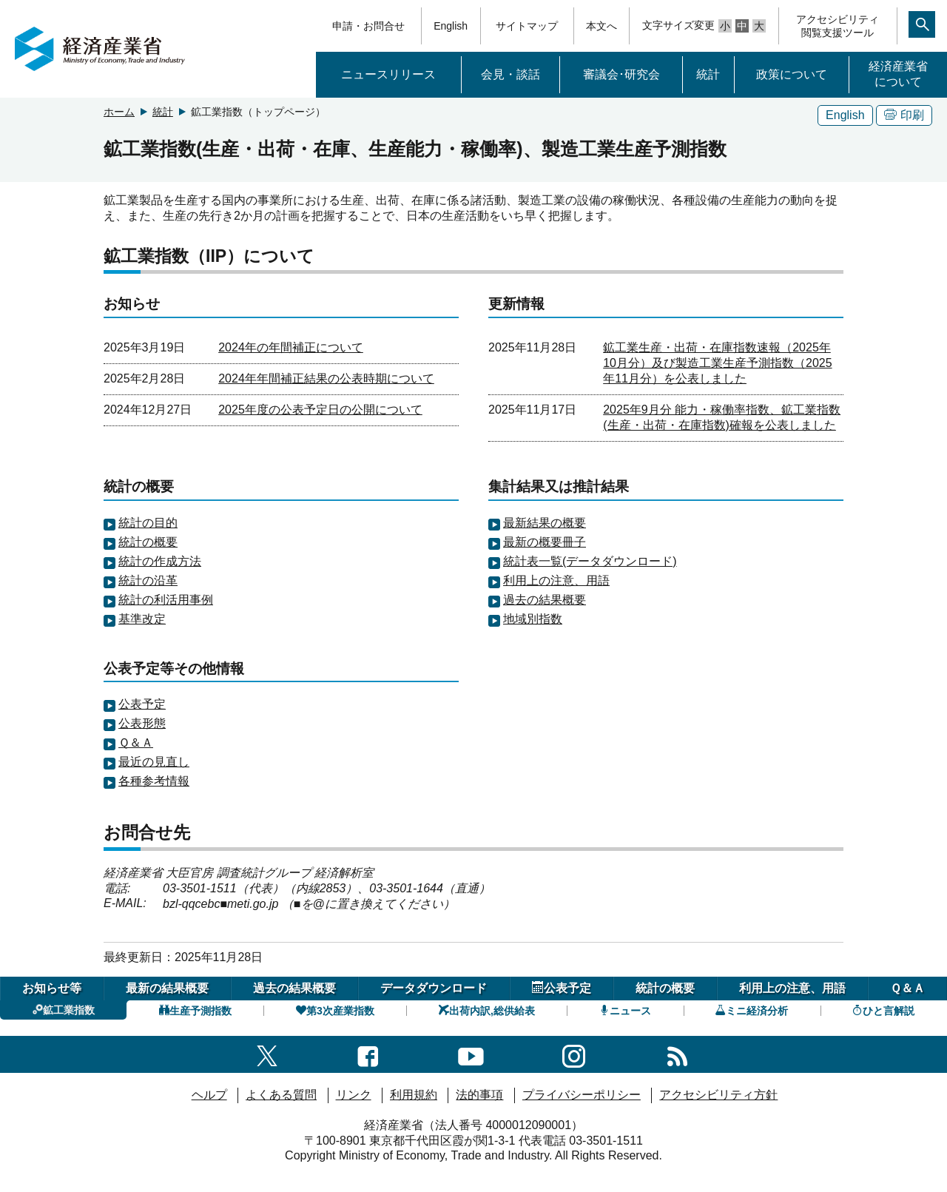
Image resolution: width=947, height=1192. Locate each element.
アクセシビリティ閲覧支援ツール (837, 25)
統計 (708, 74)
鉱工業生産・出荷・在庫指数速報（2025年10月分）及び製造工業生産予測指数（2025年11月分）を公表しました (717, 363)
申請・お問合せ (368, 26)
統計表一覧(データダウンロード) (590, 561)
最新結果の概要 (544, 522)
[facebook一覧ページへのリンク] (368, 1054)
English (451, 26)
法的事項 (479, 1094)
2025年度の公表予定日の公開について (320, 409)
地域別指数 (532, 619)
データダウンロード (433, 988)
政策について (791, 74)
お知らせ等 (51, 988)
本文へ (601, 26)
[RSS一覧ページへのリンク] (677, 1054)
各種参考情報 (153, 781)
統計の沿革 (148, 580)
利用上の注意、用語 (556, 580)
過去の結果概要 (544, 599)
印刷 (904, 115)
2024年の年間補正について (290, 347)
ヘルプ (209, 1094)
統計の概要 (148, 542)
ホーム (119, 112)
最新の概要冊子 (544, 542)
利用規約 (413, 1094)
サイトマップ (527, 26)
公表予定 (142, 704)
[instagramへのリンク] (574, 1054)
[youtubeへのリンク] (471, 1054)
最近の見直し (153, 761)
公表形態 (142, 723)
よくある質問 (281, 1094)
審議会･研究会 (621, 74)
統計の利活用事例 (165, 599)
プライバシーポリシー (581, 1094)
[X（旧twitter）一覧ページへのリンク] (267, 1054)
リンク (353, 1094)
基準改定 (142, 619)
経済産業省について (898, 74)
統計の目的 (148, 522)
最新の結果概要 (167, 988)
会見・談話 (510, 74)
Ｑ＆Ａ (135, 742)
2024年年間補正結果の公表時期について (326, 378)
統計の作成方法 (159, 561)
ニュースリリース (388, 74)
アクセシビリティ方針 (718, 1094)
